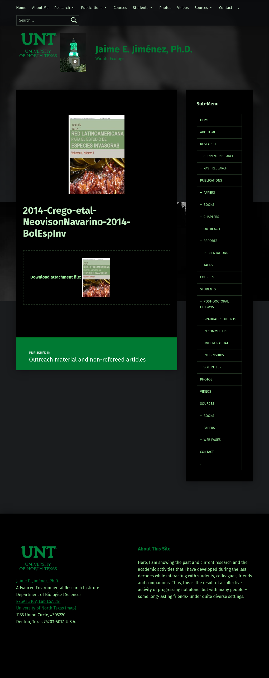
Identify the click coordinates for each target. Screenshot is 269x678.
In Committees (215, 331)
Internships (214, 355)
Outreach (212, 229)
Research (62, 7)
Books (209, 205)
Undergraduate (217, 343)
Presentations (216, 253)
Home (21, 7)
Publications (91, 7)
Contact (225, 7)
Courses (120, 7)
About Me (40, 7)
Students (140, 7)
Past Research (216, 168)
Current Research (219, 156)
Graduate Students (220, 319)
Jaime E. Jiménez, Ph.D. (144, 49)
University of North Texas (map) (46, 608)
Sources (201, 7)
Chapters (211, 217)
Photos (165, 7)
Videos (183, 7)
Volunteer (213, 367)
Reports (210, 241)
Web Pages (212, 440)
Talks (208, 265)
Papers (209, 192)
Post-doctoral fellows (214, 304)
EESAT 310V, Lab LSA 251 (38, 601)
